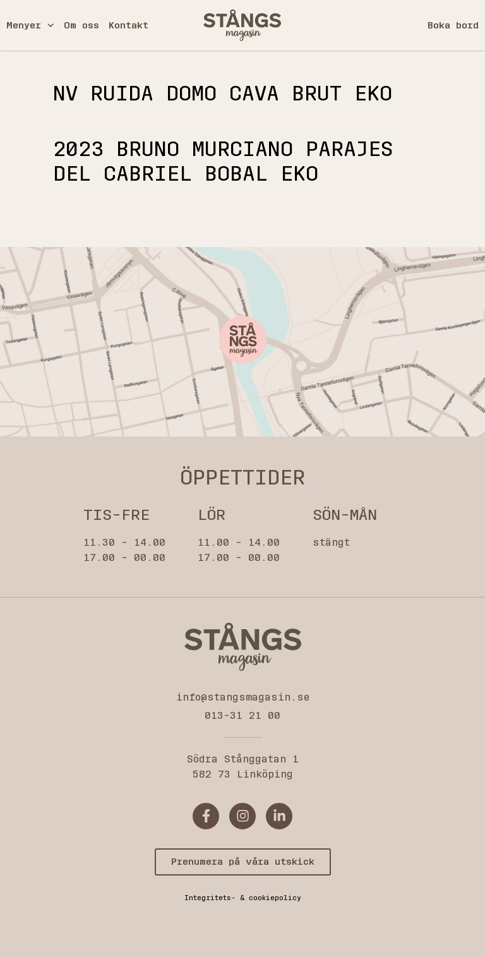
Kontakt (128, 25)
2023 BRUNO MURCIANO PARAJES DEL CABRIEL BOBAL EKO (223, 161)
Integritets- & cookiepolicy (242, 898)
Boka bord (453, 25)
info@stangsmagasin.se (242, 697)
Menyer (30, 25)
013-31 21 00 (242, 715)
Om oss (81, 25)
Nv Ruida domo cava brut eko (222, 93)
